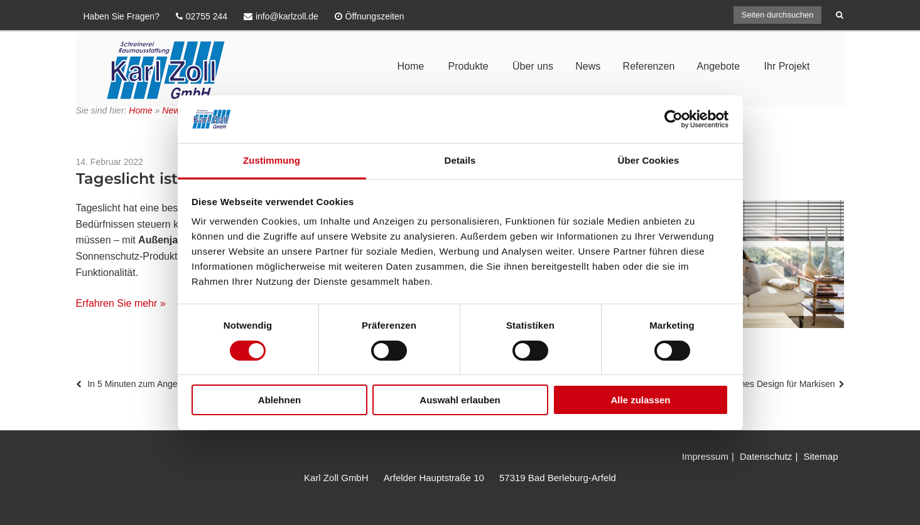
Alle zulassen (640, 400)
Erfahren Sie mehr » (121, 303)
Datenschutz (766, 456)
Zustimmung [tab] (271, 160)
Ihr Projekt (787, 66)
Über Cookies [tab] (648, 160)
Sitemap (820, 456)
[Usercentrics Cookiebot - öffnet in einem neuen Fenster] (673, 119)
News (587, 66)
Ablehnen (279, 400)
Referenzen (649, 66)
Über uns (532, 66)
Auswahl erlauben (459, 400)
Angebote (718, 66)
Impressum (705, 456)
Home (410, 66)
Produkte (468, 66)
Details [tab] (460, 160)
